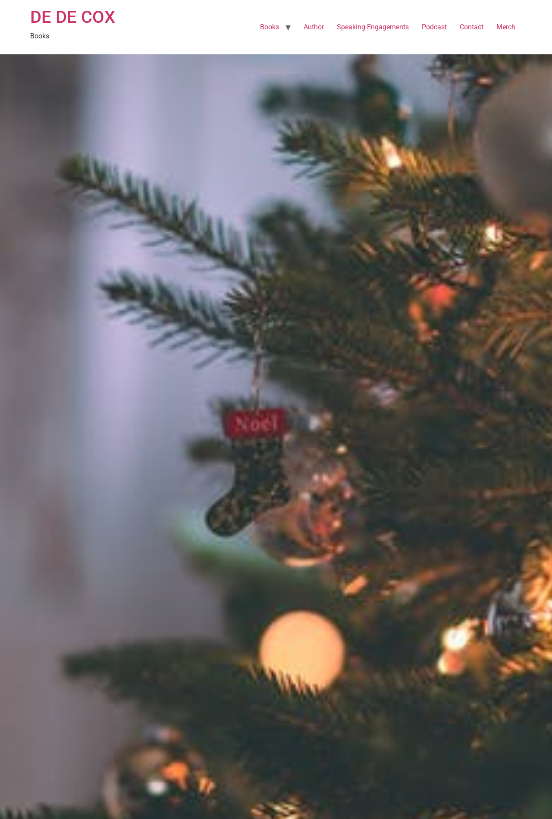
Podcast (434, 27)
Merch (505, 27)
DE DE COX (72, 17)
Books (269, 27)
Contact (471, 27)
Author (314, 27)
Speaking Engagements (373, 27)
